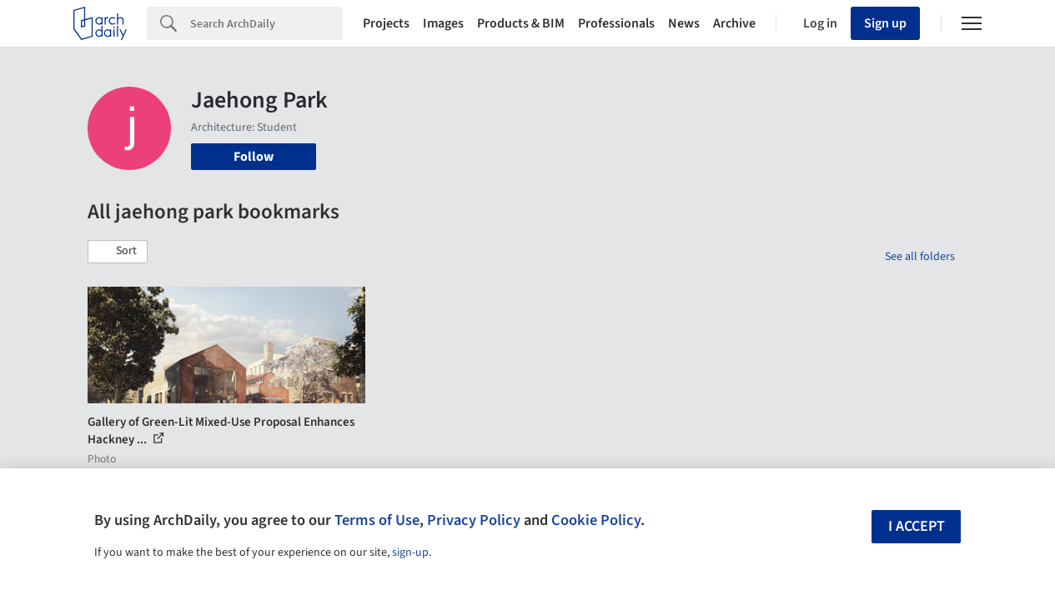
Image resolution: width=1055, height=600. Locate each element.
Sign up (885, 23)
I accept (916, 526)
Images (443, 23)
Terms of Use (376, 520)
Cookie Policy (596, 520)
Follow (254, 157)
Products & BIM (521, 23)
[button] (118, 251)
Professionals (616, 23)
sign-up (410, 552)
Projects (386, 23)
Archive (734, 23)
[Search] (266, 23)
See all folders (920, 256)
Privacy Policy (473, 520)
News (684, 23)
